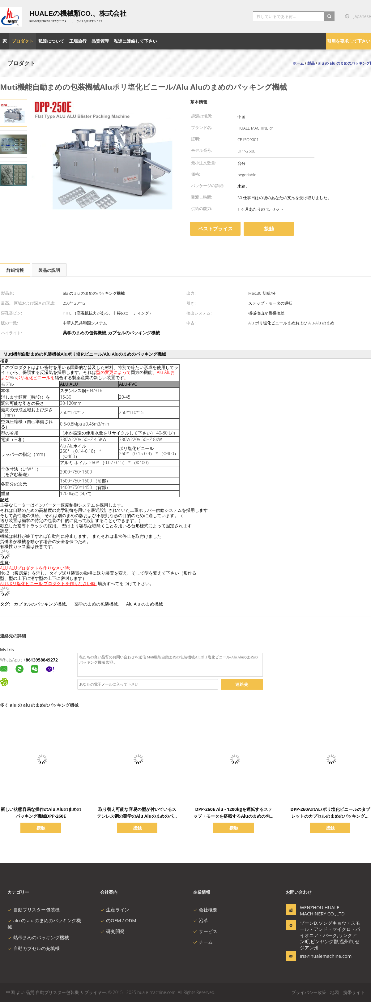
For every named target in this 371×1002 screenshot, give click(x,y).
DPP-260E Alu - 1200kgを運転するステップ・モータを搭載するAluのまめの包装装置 (233, 816)
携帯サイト (354, 992)
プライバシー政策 (309, 992)
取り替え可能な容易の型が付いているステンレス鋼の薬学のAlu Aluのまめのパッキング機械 (137, 816)
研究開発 (112, 931)
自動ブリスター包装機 (33, 909)
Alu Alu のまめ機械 (144, 604)
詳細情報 (15, 270)
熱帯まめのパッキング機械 (38, 937)
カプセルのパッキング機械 (40, 604)
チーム (203, 942)
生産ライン (114, 909)
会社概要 (205, 909)
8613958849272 (42, 660)
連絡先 (241, 684)
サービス (205, 931)
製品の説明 (49, 270)
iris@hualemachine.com (319, 956)
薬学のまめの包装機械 (96, 604)
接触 (269, 228)
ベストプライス (215, 228)
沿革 (200, 920)
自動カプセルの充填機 (33, 948)
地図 (334, 992)
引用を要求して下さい (348, 41)
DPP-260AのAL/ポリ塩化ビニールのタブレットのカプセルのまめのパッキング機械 (330, 816)
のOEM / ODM (118, 920)
